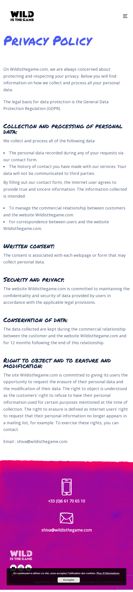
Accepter (68, 580)
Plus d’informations (108, 573)
